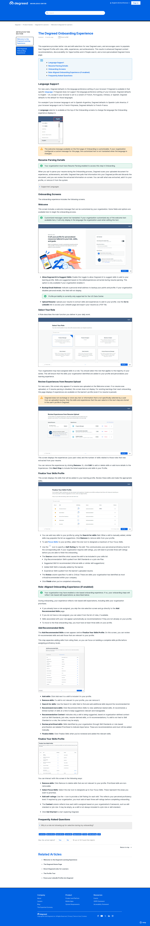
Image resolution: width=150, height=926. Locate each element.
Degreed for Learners (42, 25)
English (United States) (120, 3)
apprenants (77, 834)
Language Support (56, 62)
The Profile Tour (49, 873)
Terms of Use (77, 916)
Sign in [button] (136, 3)
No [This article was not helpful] (68, 840)
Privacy (70, 916)
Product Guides (28, 25)
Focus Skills (53, 542)
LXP (99, 834)
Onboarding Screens (57, 69)
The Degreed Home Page (53, 864)
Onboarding (92, 834)
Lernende (68, 834)
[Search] (75, 13)
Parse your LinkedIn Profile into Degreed (58, 878)
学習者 (85, 834)
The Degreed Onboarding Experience (22, 51)
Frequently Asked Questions (60, 75)
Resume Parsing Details (58, 66)
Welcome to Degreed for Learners (61, 25)
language (49, 92)
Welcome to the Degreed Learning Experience (23, 41)
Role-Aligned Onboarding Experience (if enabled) (69, 72)
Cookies (84, 916)
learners (42, 834)
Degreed (17, 25)
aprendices (60, 834)
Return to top (126, 847)
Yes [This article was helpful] (60, 840)
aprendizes (51, 834)
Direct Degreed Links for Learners (56, 869)
